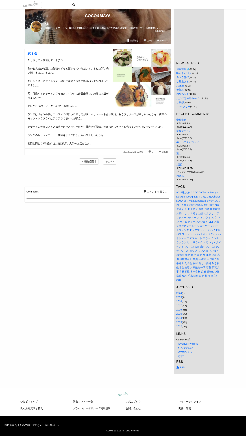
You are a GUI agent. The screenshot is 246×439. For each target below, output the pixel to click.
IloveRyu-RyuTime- (188, 343)
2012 (179, 326)
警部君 (180, 89)
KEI (47, 23)
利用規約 (105, 408)
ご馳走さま (182, 81)
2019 (179, 297)
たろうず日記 (185, 347)
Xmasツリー (183, 106)
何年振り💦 (183, 69)
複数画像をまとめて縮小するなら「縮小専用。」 (32, 425)
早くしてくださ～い (187, 142)
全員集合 (181, 119)
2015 (179, 313)
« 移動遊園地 (89, 161)
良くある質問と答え (31, 408)
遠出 (178, 153)
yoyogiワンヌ (185, 352)
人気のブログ (133, 401)
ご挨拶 (180, 102)
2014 (179, 317)
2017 (179, 305)
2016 (179, 309)
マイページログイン (189, 401)
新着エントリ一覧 (83, 401)
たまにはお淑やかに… (189, 98)
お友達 (180, 85)
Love (147, 40)
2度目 (179, 164)
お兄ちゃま (182, 93)
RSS (180, 367)
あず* (181, 356)
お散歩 (180, 175)
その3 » (109, 161)
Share (161, 40)
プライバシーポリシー (85, 408)
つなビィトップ (29, 401)
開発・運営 (184, 408)
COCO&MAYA (98, 16)
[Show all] (160, 31)
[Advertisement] (98, 175)
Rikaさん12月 (184, 73)
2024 (179, 293)
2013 (179, 322)
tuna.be (123, 394)
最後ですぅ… (183, 130)
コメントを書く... (155, 191)
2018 (179, 301)
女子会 (32, 53)
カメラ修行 (182, 77)
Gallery (132, 40)
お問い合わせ (133, 408)
